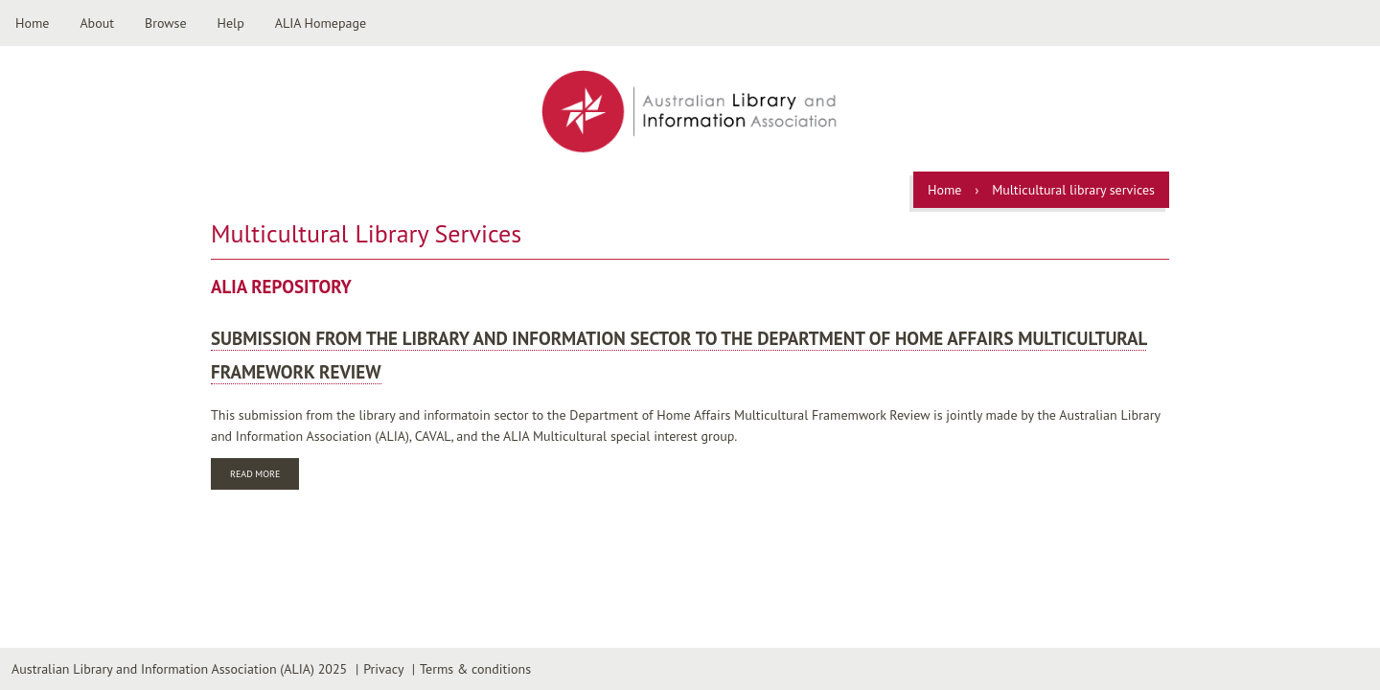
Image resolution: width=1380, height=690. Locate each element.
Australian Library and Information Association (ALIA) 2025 (179, 669)
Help (231, 23)
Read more (264, 476)
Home (32, 23)
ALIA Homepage (320, 23)
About (97, 23)
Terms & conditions (475, 669)
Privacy (383, 669)
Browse (166, 23)
